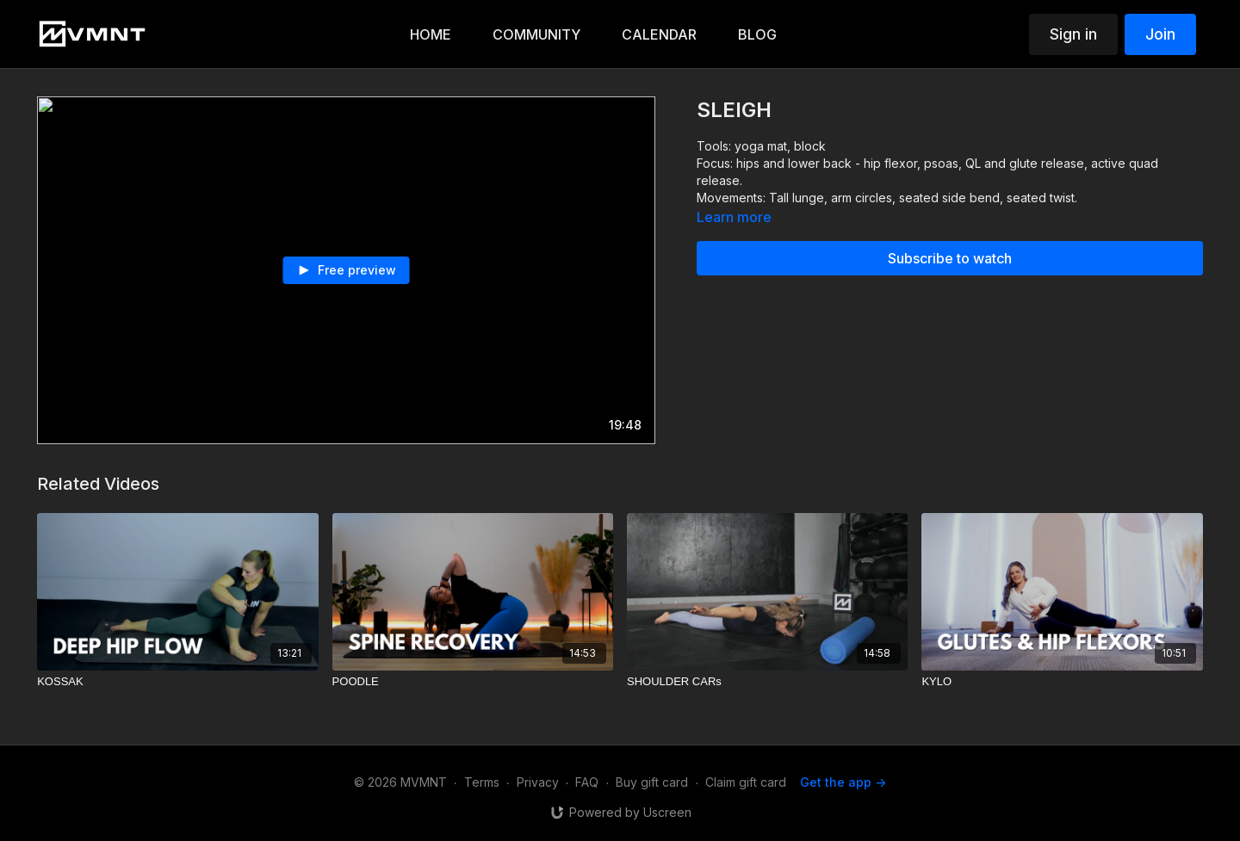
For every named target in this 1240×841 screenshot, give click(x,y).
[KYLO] (1061, 681)
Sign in (1073, 34)
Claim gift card (745, 782)
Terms (481, 782)
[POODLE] (472, 681)
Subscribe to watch (950, 258)
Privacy (538, 782)
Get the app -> (843, 782)
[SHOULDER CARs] (767, 681)
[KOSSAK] (177, 681)
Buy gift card (652, 782)
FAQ (586, 782)
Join (1160, 34)
